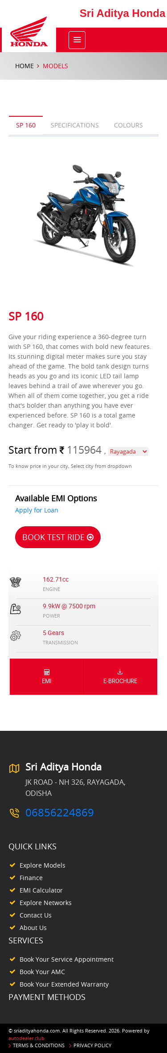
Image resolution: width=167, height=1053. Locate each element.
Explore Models (42, 865)
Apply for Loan (36, 510)
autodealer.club (26, 1038)
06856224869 (59, 812)
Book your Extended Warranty (64, 984)
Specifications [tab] (75, 125)
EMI (46, 676)
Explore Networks (46, 902)
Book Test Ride (58, 537)
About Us (33, 927)
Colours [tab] (128, 125)
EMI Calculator (41, 890)
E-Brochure (120, 676)
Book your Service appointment (67, 959)
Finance (31, 877)
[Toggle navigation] (77, 40)
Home (24, 65)
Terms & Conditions (39, 1045)
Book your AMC (42, 971)
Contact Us (36, 915)
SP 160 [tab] (26, 125)
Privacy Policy (92, 1045)
